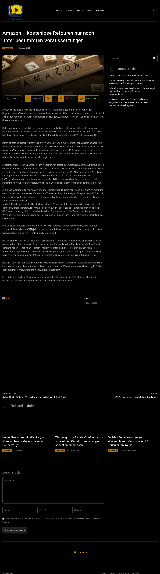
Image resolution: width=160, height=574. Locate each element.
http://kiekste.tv (91, 302)
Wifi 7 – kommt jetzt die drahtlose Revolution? (136, 397)
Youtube (83, 550)
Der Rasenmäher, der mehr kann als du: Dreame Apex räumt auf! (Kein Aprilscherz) (133, 81)
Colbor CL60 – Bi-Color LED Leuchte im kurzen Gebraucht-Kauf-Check (34, 397)
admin (87, 298)
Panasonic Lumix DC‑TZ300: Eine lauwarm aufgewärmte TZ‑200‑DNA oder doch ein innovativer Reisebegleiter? (132, 97)
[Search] (154, 58)
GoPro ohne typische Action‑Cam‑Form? (127, 75)
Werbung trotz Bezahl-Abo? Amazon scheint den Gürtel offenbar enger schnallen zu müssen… (76, 440)
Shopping (7, 48)
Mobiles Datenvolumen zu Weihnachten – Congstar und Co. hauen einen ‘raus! (132, 438)
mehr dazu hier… (88, 113)
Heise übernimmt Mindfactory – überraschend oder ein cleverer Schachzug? (20, 440)
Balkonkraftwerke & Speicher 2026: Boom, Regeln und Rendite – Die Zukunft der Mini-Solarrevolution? (133, 89)
